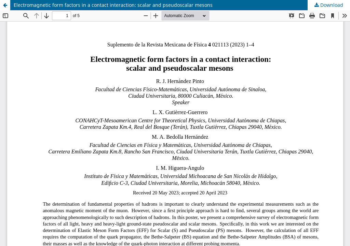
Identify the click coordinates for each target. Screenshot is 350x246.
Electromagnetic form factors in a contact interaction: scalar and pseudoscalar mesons (113, 5)
